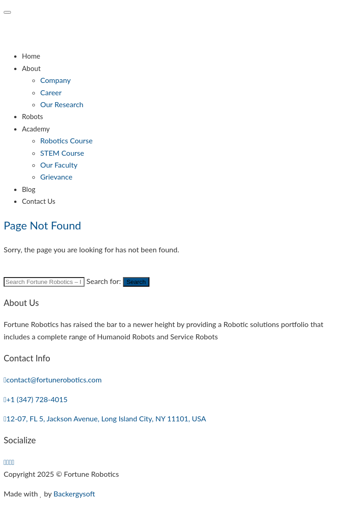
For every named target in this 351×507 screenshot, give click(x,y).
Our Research (62, 104)
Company (55, 80)
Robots (32, 116)
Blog (28, 189)
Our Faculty (58, 164)
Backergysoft (74, 493)
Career (51, 92)
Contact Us (38, 201)
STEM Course (62, 152)
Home (31, 56)
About (31, 68)
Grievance (56, 176)
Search (136, 281)
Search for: (103, 281)
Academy (36, 129)
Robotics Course (66, 140)
